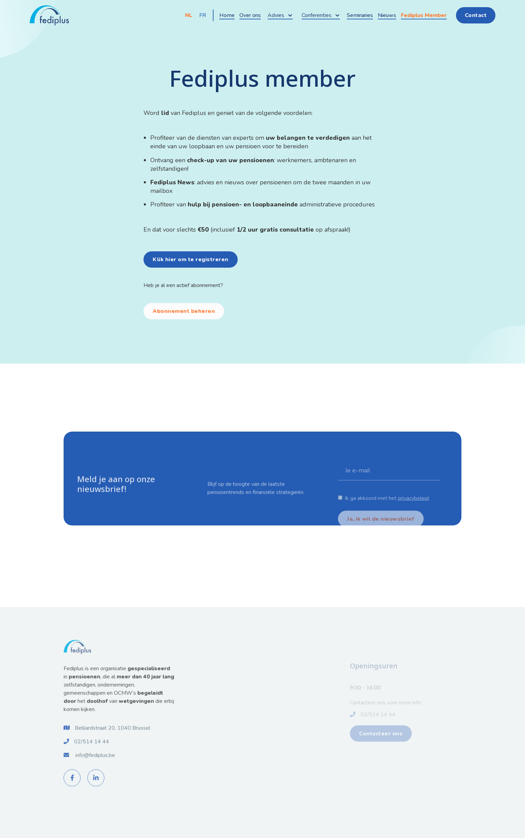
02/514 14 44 (91, 748)
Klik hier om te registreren (190, 259)
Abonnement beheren (184, 311)
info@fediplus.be (95, 762)
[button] (280, 15)
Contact (476, 15)
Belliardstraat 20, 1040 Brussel (112, 735)
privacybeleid (413, 512)
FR (202, 15)
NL (188, 15)
